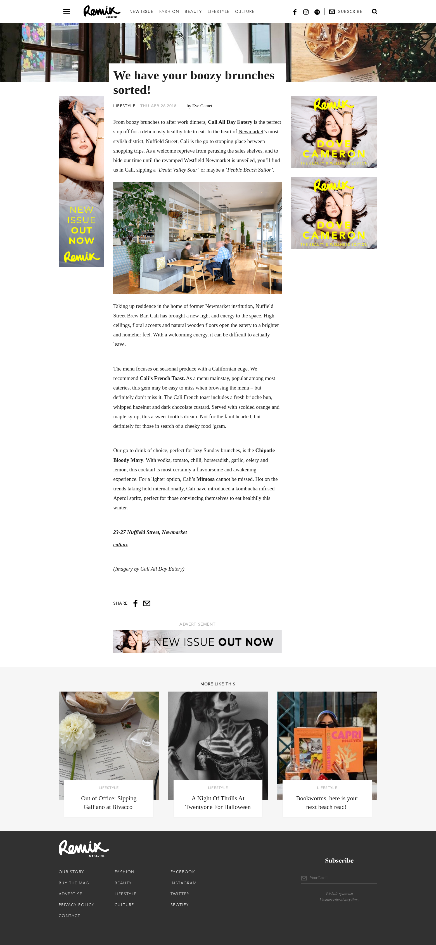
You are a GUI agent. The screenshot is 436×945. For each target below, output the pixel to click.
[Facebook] (295, 11)
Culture (245, 11)
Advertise (70, 893)
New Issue (141, 11)
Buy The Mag (74, 882)
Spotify (179, 904)
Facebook (182, 871)
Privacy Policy (76, 904)
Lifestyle (219, 11)
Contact (69, 915)
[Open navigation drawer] (67, 11)
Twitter (179, 893)
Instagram (183, 882)
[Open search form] (374, 11)
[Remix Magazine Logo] (102, 11)
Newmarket (250, 131)
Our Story (71, 871)
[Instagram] (306, 11)
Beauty (193, 11)
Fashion (169, 11)
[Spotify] (317, 11)
